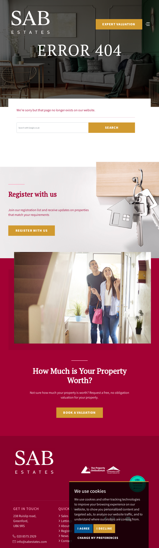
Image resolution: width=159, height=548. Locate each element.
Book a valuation (79, 412)
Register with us (32, 230)
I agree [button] (83, 528)
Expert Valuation (118, 24)
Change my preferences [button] (97, 538)
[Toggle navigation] (148, 23)
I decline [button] (104, 528)
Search (111, 127)
